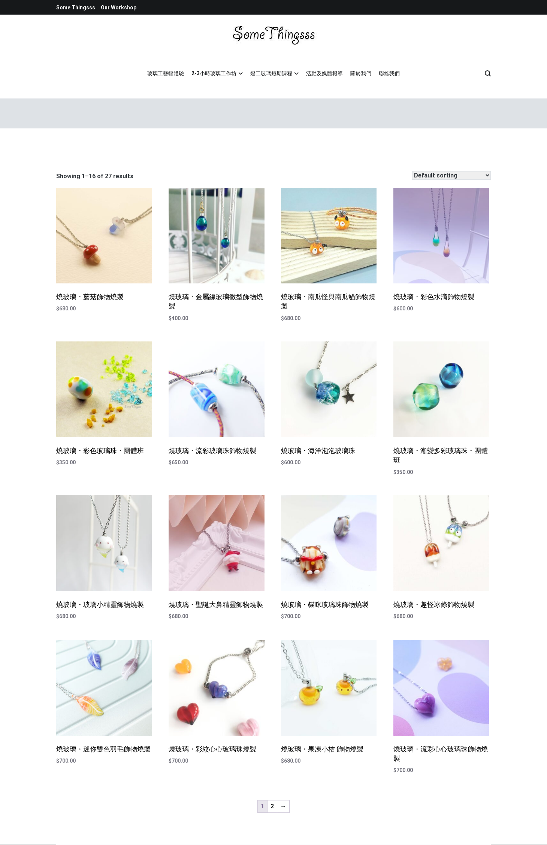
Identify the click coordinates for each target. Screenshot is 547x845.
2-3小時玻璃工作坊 (213, 73)
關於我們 (360, 73)
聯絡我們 (389, 73)
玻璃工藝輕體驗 (165, 73)
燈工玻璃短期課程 (271, 73)
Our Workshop (118, 7)
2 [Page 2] (272, 806)
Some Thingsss (75, 7)
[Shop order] (451, 175)
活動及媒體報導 (324, 73)
